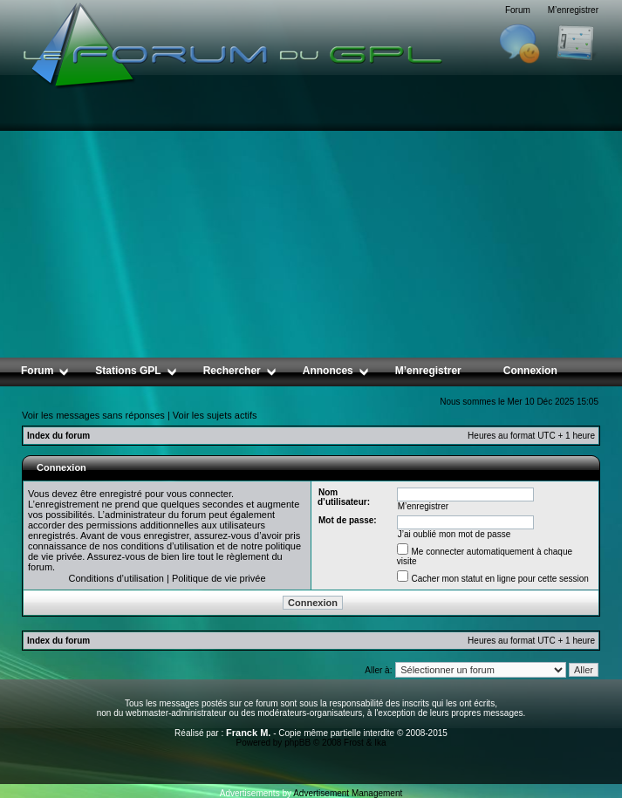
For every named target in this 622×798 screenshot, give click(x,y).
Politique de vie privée (219, 578)
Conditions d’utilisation (115, 578)
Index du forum (58, 435)
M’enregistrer (573, 10)
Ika (380, 742)
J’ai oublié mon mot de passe (454, 534)
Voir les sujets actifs (215, 415)
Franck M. (248, 732)
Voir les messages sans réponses (93, 415)
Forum (517, 10)
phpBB (297, 742)
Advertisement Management (347, 793)
